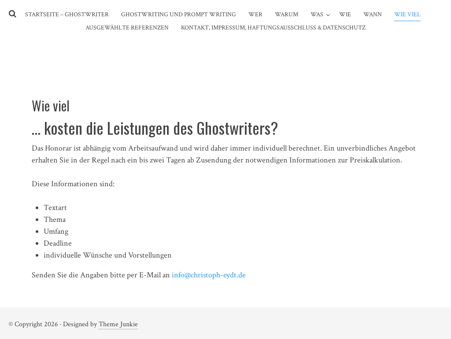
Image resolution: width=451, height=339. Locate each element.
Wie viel (407, 14)
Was (317, 14)
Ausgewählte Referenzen (127, 28)
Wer (255, 14)
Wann (372, 14)
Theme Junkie (118, 324)
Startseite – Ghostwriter (67, 14)
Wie (345, 14)
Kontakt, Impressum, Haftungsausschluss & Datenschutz (273, 28)
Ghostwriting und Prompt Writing (178, 14)
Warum (286, 14)
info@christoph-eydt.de (209, 275)
